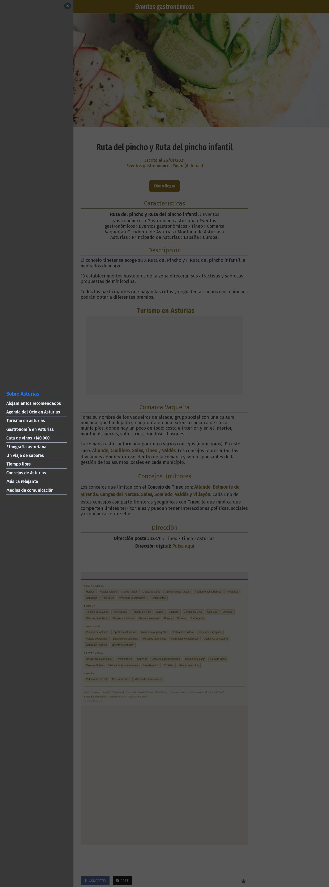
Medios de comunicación (30, 490)
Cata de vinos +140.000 (28, 438)
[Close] (67, 6)
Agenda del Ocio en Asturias (33, 412)
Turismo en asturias (25, 420)
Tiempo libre (18, 464)
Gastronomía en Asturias (30, 429)
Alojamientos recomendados (33, 403)
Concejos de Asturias (26, 472)
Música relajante (22, 481)
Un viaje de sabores (25, 455)
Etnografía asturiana (26, 446)
